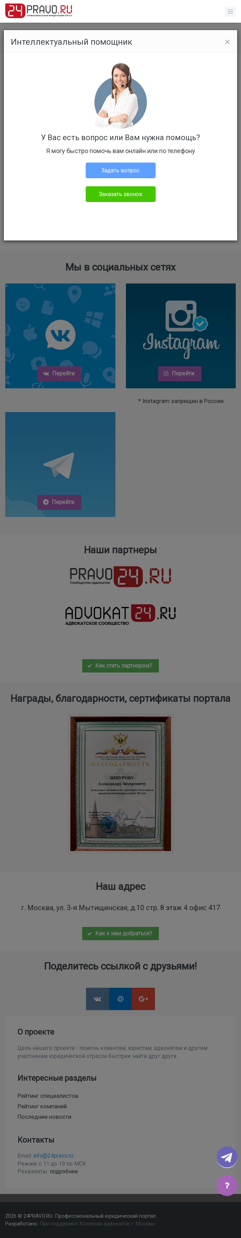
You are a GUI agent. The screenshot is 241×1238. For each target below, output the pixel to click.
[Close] (227, 42)
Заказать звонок (120, 194)
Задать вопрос (120, 170)
